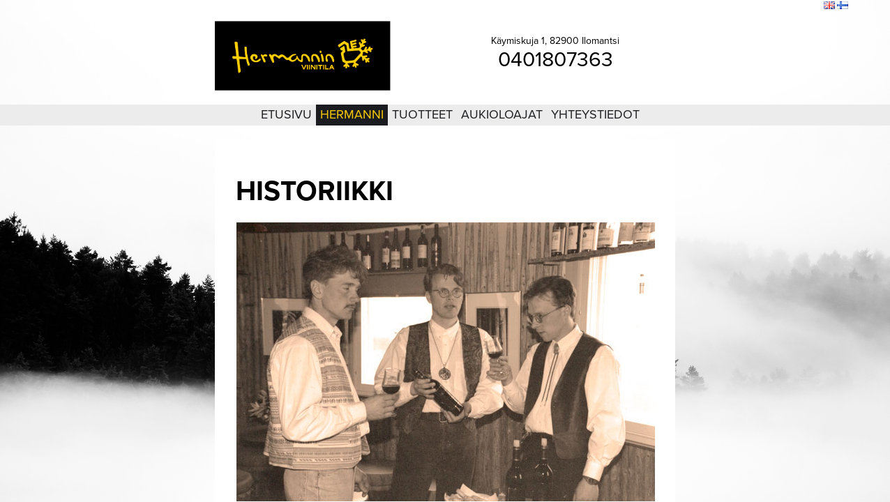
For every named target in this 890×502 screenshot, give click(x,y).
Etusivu (286, 114)
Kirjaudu (736, 6)
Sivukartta (777, 6)
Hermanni (352, 114)
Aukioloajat (502, 114)
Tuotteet (422, 114)
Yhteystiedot (595, 114)
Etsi (810, 6)
